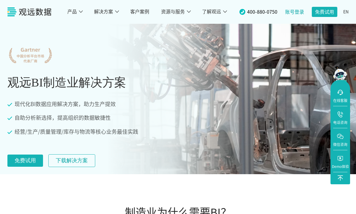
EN (346, 12)
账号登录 (294, 12)
